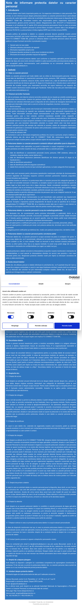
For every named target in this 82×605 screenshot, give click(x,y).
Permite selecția (41, 326)
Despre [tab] (67, 284)
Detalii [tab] (41, 284)
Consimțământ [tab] (14, 284)
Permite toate (67, 326)
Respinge (15, 326)
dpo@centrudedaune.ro (19, 66)
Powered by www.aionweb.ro (41, 604)
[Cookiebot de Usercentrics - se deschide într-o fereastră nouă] (70, 277)
